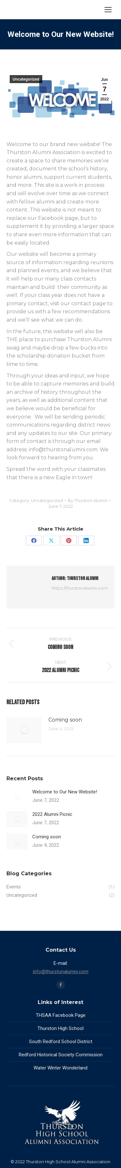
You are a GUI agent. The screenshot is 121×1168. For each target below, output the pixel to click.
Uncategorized (26, 79)
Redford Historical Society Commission (61, 1055)
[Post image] (24, 730)
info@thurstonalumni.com (60, 971)
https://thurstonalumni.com (80, 588)
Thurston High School (60, 1028)
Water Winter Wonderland (60, 1068)
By (87, 500)
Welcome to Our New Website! (64, 792)
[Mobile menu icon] (108, 9)
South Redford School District (60, 1041)
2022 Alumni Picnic (52, 814)
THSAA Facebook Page (61, 1015)
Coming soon (65, 720)
